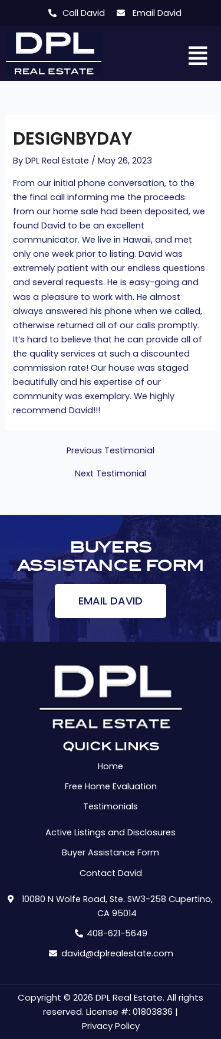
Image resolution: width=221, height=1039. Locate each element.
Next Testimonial (110, 473)
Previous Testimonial (110, 450)
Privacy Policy (111, 1026)
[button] (198, 56)
